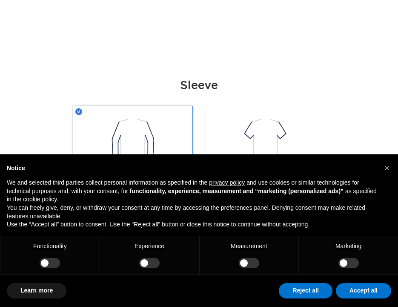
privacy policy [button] (227, 182)
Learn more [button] (36, 290)
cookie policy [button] (40, 199)
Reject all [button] (305, 290)
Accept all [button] (363, 290)
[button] (387, 168)
